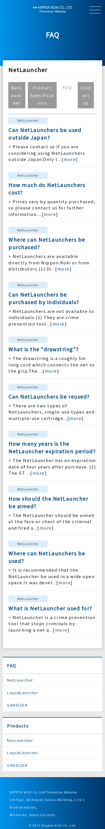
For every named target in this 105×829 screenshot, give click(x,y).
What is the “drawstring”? (43, 349)
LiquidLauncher (22, 692)
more (70, 159)
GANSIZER (17, 705)
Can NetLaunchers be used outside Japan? (44, 133)
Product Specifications (42, 95)
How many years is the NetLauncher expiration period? (52, 447)
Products (18, 726)
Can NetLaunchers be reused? (49, 396)
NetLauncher (17, 95)
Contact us (86, 95)
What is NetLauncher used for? (50, 608)
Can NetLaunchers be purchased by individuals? (43, 298)
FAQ (11, 665)
